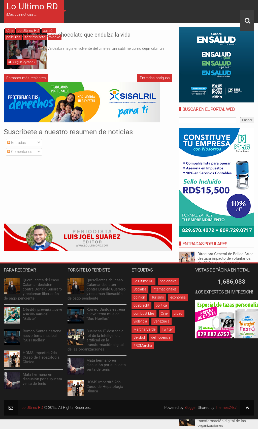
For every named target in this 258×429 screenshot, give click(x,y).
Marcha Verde (144, 331)
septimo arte (34, 37)
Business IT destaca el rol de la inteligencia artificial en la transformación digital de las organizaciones (96, 341)
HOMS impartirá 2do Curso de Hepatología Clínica (41, 358)
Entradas (16, 144)
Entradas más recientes (26, 79)
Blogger (190, 409)
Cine (10, 30)
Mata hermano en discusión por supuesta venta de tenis (42, 380)
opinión (48, 30)
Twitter (167, 331)
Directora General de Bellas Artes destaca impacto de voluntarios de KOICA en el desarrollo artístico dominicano (225, 261)
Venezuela (161, 322)
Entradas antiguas (155, 79)
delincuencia (161, 339)
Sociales (140, 290)
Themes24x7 (226, 409)
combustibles (144, 315)
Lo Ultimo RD (32, 6)
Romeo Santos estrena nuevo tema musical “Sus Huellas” (42, 337)
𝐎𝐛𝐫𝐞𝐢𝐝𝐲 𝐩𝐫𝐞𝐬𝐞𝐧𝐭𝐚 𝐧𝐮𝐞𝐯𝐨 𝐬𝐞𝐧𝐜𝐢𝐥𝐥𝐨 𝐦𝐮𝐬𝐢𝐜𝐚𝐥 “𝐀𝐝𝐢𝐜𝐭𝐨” (42, 315)
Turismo (157, 299)
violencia (140, 322)
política (161, 307)
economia (178, 299)
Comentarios (19, 153)
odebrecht (141, 307)
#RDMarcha (143, 347)
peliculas (13, 37)
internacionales (165, 290)
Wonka (54, 37)
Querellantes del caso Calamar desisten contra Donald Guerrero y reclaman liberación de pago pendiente (33, 290)
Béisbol (139, 339)
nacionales (168, 282)
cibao (178, 315)
